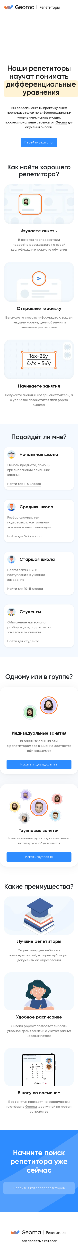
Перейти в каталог (39, 142)
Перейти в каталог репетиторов (39, 1188)
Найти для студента (23, 641)
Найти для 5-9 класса (24, 536)
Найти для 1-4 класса (24, 484)
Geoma (61, 122)
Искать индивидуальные (39, 764)
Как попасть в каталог (39, 1241)
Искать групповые (39, 857)
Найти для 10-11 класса (25, 589)
